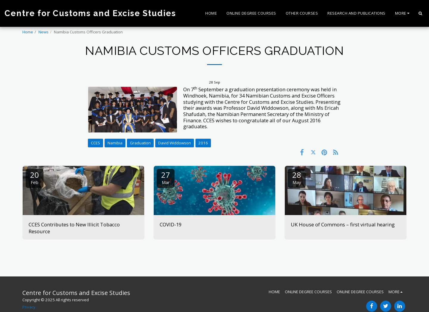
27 (166, 177)
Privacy (28, 307)
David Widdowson (174, 143)
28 (297, 177)
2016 (203, 143)
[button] (420, 13)
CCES (95, 143)
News (43, 32)
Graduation (140, 143)
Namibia (115, 143)
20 (34, 177)
